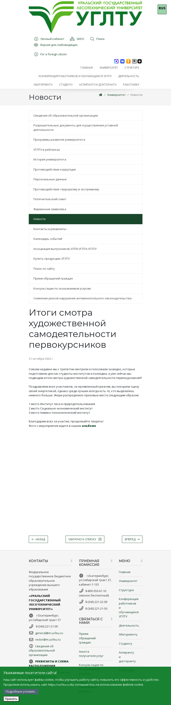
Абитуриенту (128, 634)
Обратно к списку (84, 539)
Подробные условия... (21, 691)
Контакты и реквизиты (49, 229)
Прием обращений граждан (53, 278)
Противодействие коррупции (54, 169)
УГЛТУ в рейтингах (46, 150)
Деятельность (129, 625)
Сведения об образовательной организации (65, 115)
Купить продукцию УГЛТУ (51, 259)
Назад (38, 539)
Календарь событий (47, 239)
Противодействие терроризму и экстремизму (66, 189)
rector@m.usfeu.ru (48, 639)
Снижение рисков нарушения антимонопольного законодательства (82, 298)
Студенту (125, 643)
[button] (108, 68)
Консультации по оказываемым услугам (62, 288)
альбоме (89, 426)
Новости (136, 95)
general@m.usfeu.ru (49, 633)
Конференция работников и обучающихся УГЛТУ (129, 607)
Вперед (132, 539)
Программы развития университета (59, 140)
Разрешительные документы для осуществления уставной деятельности (75, 127)
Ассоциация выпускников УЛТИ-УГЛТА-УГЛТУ (65, 249)
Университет (116, 95)
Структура (126, 590)
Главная (124, 572)
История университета (49, 159)
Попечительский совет (49, 199)
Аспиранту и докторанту (127, 656)
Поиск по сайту (44, 269)
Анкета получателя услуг (91, 654)
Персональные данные (50, 179)
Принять (11, 699)
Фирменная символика (49, 209)
